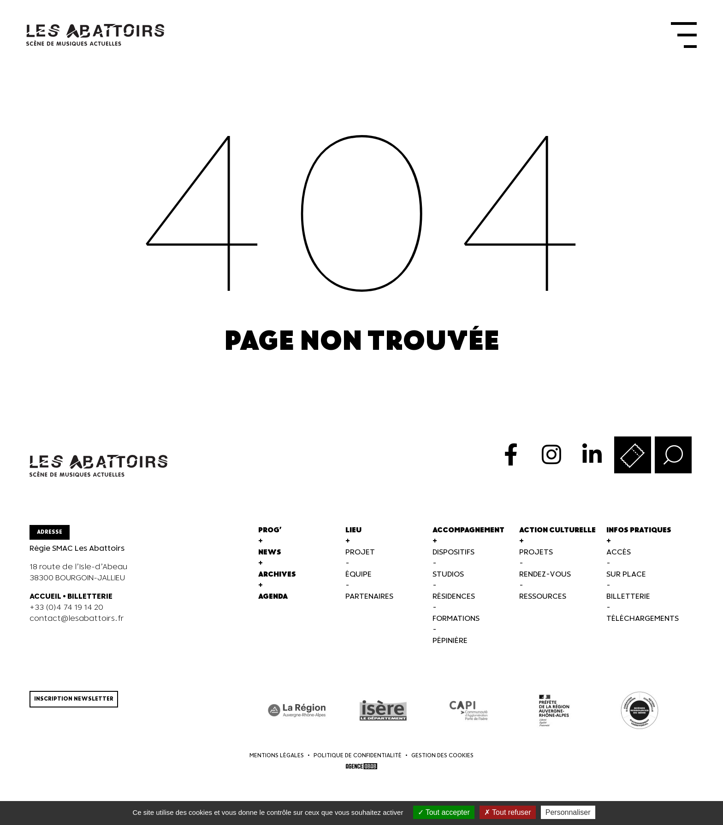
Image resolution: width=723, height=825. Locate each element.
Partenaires (369, 600)
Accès (618, 556)
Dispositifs (453, 556)
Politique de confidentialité (358, 759)
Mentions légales (276, 759)
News (269, 556)
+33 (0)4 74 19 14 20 (66, 611)
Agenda (273, 600)
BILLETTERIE (90, 600)
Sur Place (626, 578)
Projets (536, 556)
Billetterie (628, 600)
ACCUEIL (45, 600)
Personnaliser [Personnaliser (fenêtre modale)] (568, 812)
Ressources (542, 600)
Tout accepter (444, 812)
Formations (456, 623)
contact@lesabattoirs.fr (77, 623)
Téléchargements (642, 623)
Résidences (454, 600)
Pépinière (450, 645)
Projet (360, 556)
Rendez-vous (545, 578)
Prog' (270, 534)
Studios (448, 578)
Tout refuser (507, 812)
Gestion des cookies (442, 759)
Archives (277, 578)
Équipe (358, 578)
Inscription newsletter (73, 703)
